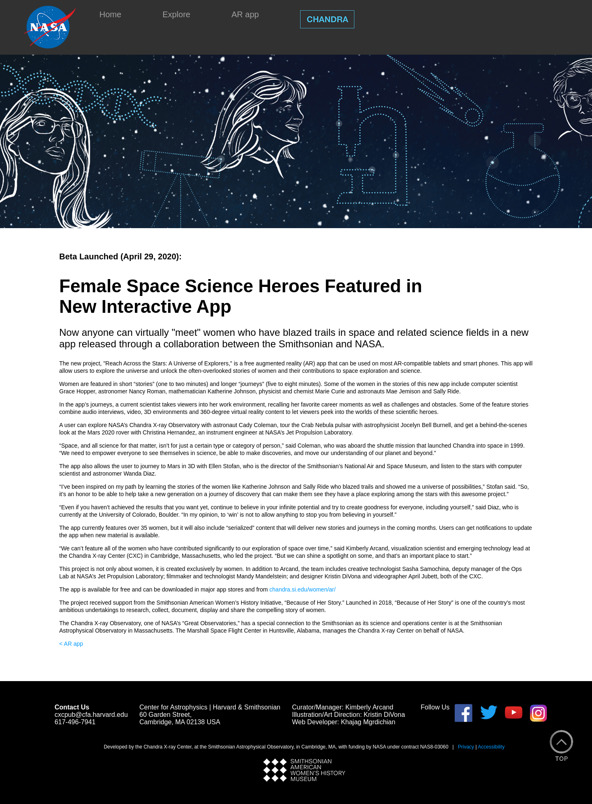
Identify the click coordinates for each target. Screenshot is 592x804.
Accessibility (491, 747)
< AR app (71, 643)
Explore (176, 14)
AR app (245, 14)
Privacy (466, 747)
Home (110, 14)
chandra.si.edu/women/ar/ (302, 589)
